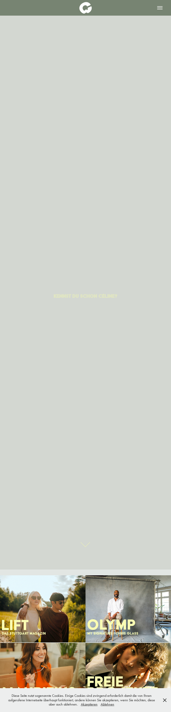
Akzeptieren (89, 704)
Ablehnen (107, 704)
